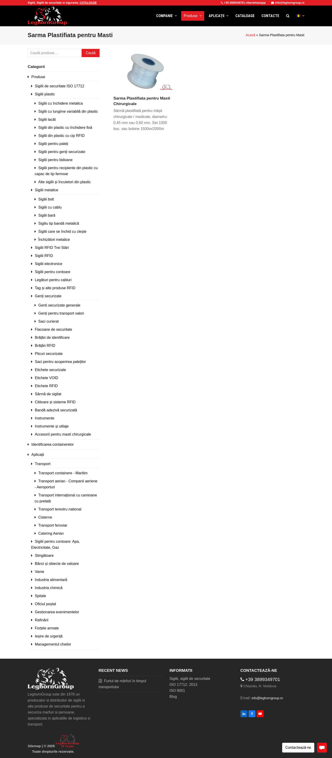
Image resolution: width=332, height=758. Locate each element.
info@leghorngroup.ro (287, 2)
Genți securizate (48, 296)
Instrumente (44, 418)
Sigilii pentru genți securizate (61, 152)
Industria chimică (48, 588)
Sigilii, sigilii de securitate (189, 679)
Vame (39, 572)
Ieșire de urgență (48, 636)
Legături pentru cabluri (53, 280)
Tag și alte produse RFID (55, 288)
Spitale (40, 596)
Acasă (250, 35)
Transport (42, 464)
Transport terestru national (59, 509)
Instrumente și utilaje (52, 426)
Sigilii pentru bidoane (55, 160)
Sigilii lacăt (47, 119)
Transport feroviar (52, 525)
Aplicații (37, 455)
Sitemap (34, 746)
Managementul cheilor (53, 644)
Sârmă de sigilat (48, 394)
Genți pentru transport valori (61, 313)
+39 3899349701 (233, 2)
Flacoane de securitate (53, 329)
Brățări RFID (45, 346)
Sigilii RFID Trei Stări (52, 248)
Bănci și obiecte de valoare (57, 564)
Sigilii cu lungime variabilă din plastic (68, 111)
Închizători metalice (54, 240)
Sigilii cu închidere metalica (60, 103)
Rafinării (41, 620)
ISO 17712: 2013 (183, 685)
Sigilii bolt (46, 199)
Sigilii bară (46, 215)
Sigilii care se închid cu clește (62, 231)
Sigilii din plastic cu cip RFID (61, 136)
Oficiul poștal (45, 604)
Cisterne (45, 517)
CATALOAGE (88, 2)
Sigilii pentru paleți (53, 144)
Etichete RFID (46, 386)
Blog (173, 697)
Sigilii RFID (44, 256)
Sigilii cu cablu (50, 207)
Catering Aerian (51, 533)
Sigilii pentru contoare (52, 272)
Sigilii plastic (45, 94)
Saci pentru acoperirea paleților (60, 362)
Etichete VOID (46, 378)
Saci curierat (48, 321)
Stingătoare (44, 555)
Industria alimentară (51, 580)
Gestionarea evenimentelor (57, 612)
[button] (288, 16)
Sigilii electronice (48, 264)
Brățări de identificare (52, 337)
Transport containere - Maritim (63, 473)
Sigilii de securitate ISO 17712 (59, 86)
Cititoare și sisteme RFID (55, 402)
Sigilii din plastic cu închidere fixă (65, 128)
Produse (38, 77)
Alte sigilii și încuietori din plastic (64, 182)
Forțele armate (47, 628)
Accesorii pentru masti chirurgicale (63, 434)
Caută (91, 53)
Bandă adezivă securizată (56, 410)
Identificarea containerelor (52, 444)
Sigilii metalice (46, 190)
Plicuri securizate (49, 354)
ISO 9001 (177, 691)
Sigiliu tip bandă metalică (58, 223)
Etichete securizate (50, 370)
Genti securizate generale (59, 305)
